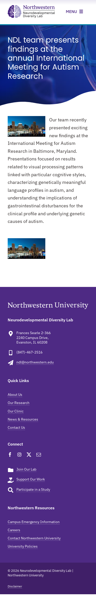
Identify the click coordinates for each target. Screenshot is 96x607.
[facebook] (10, 454)
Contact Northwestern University (34, 538)
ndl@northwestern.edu (35, 362)
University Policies (23, 546)
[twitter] (29, 454)
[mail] (38, 454)
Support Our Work (30, 479)
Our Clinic (16, 411)
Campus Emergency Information (34, 522)
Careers (14, 530)
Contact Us (16, 427)
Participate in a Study (33, 489)
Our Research (18, 402)
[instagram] (19, 454)
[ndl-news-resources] (31, 7)
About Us (15, 394)
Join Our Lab (26, 469)
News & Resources (23, 419)
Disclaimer (15, 586)
